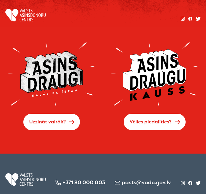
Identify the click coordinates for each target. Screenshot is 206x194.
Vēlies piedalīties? (151, 121)
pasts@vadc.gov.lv (146, 182)
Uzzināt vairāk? (47, 121)
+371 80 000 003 (83, 182)
